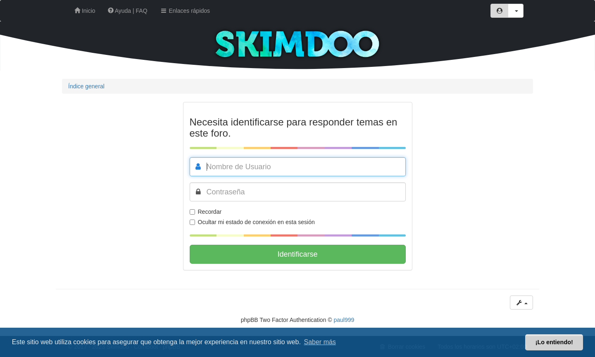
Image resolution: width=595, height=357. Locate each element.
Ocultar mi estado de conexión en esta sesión (252, 222)
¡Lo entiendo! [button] (554, 342)
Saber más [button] (320, 341)
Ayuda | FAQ (128, 10)
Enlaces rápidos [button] (185, 10)
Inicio (84, 10)
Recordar (206, 211)
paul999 (344, 320)
